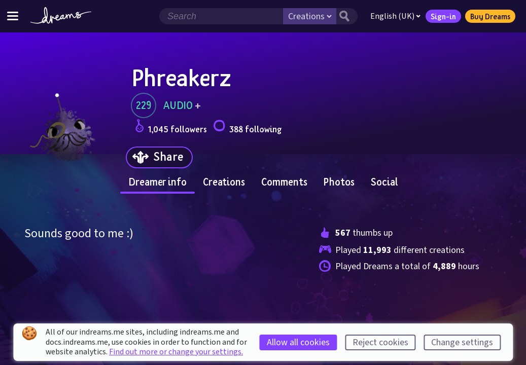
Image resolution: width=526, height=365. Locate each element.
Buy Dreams (490, 16)
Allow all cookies (298, 342)
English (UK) (395, 16)
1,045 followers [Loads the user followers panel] (171, 127)
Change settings (462, 342)
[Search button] (347, 16)
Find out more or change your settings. (176, 352)
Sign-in (443, 16)
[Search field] (221, 16)
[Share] (159, 157)
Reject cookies (380, 342)
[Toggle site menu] (13, 16)
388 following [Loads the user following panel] (247, 127)
